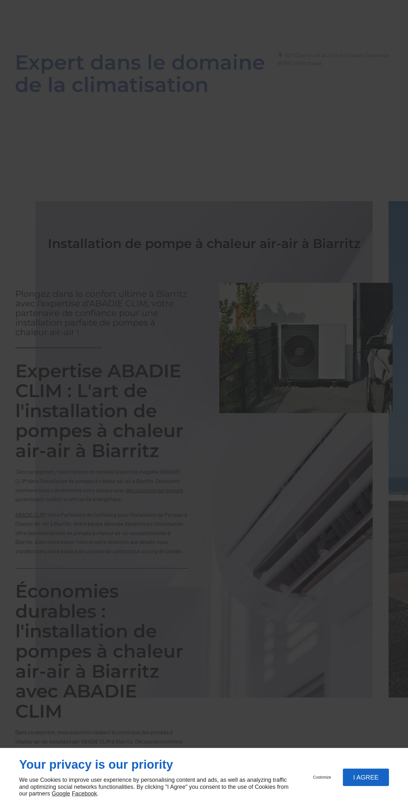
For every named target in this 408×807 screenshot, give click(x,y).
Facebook (84, 793)
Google (61, 793)
